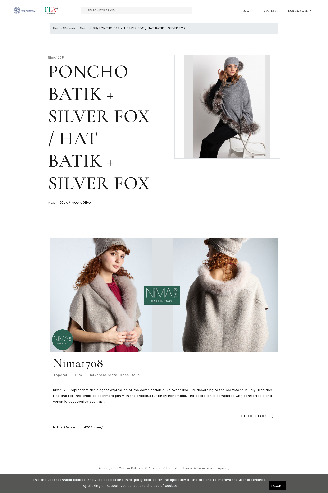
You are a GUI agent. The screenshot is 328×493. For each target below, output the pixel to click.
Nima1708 (89, 28)
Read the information (197, 487)
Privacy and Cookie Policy (120, 468)
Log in (248, 11)
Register (271, 11)
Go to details (253, 416)
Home (58, 28)
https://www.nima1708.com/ (78, 427)
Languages (298, 11)
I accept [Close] (277, 487)
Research (72, 28)
